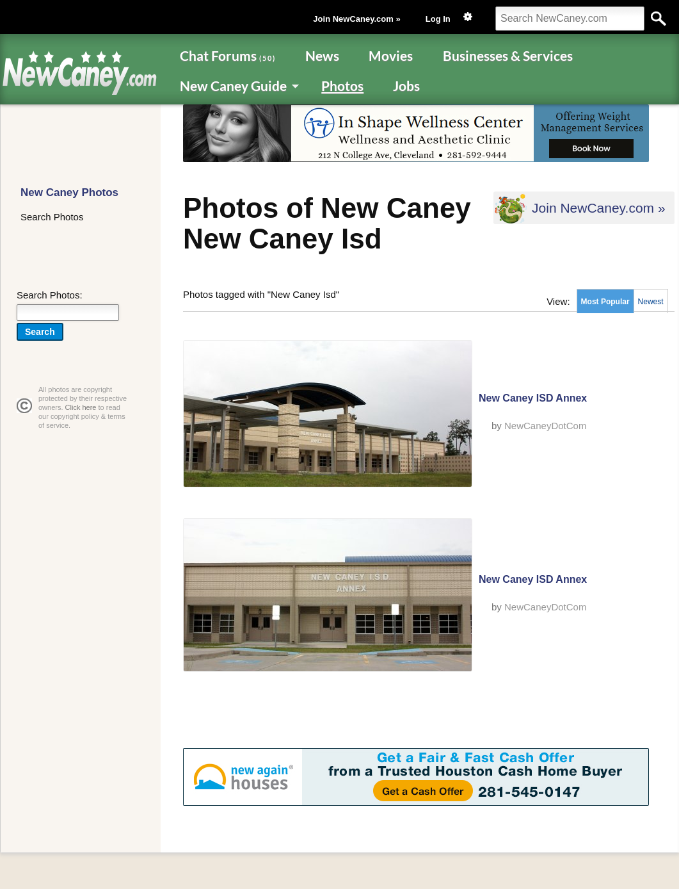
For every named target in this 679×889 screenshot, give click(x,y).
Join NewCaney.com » (356, 19)
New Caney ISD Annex (533, 398)
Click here (81, 407)
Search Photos (51, 216)
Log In (438, 19)
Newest (651, 301)
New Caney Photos (69, 192)
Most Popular (605, 301)
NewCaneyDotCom (545, 425)
